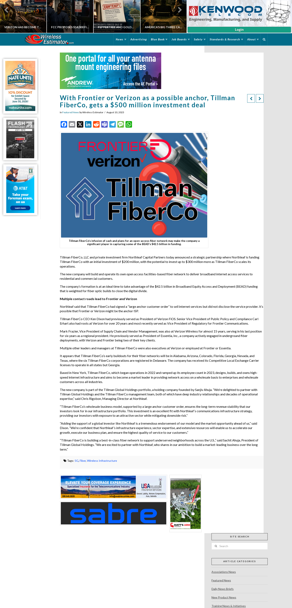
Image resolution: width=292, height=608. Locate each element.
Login (239, 29)
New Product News (223, 597)
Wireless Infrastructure (102, 460)
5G (76, 460)
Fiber (83, 460)
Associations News (223, 572)
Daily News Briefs (222, 589)
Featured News (70, 112)
